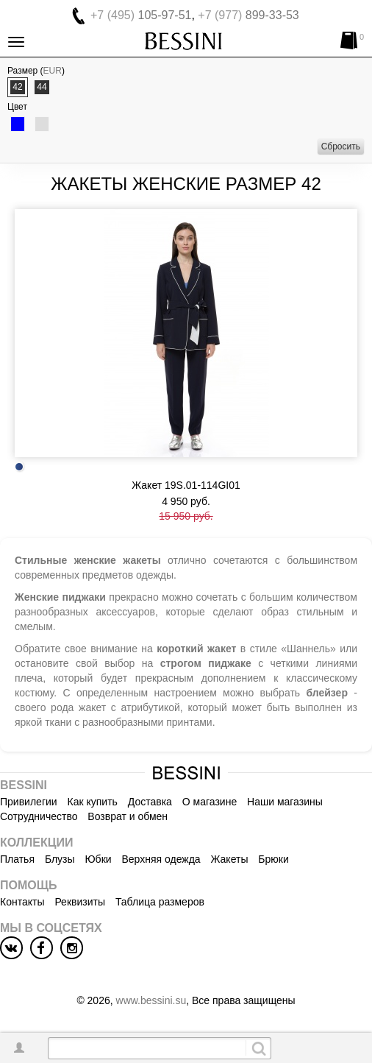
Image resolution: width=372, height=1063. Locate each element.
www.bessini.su (151, 1000)
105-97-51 (140, 15)
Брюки (273, 859)
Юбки (98, 859)
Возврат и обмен (127, 816)
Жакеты (229, 859)
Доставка (150, 802)
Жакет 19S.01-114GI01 (186, 485)
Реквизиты (79, 902)
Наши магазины (285, 802)
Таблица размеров (159, 902)
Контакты (22, 902)
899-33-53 (248, 15)
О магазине (209, 802)
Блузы (60, 859)
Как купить (93, 802)
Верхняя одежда (160, 859)
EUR (52, 71)
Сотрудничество (38, 816)
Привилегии (28, 802)
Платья (17, 859)
